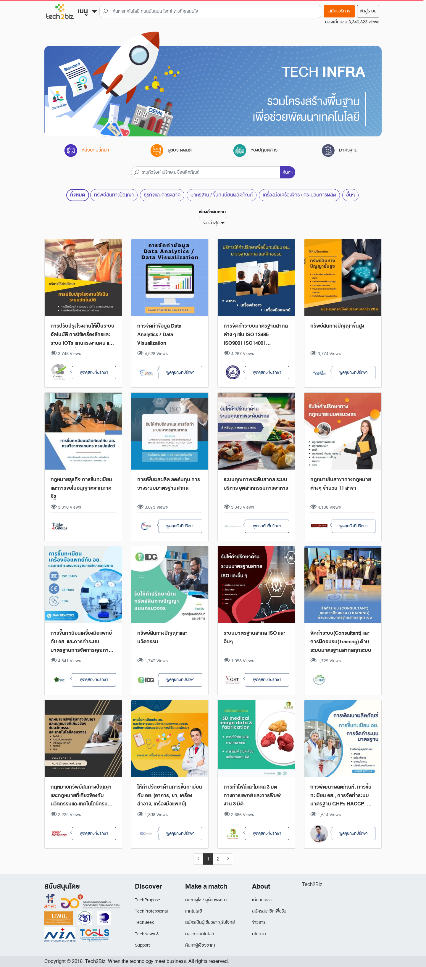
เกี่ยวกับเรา (262, 900)
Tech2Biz (312, 884)
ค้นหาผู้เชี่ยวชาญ (200, 945)
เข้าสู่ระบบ (368, 11)
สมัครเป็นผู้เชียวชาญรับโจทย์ (210, 922)
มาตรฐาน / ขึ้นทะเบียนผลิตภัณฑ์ (222, 195)
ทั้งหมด (77, 195)
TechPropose (147, 900)
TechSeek (144, 922)
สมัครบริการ (339, 11)
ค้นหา (288, 172)
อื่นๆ (350, 195)
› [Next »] (228, 859)
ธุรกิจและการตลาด (162, 195)
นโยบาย (259, 934)
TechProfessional (151, 911)
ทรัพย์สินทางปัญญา (114, 195)
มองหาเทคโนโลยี (199, 934)
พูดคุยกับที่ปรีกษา (94, 372)
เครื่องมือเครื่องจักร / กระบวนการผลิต (299, 195)
